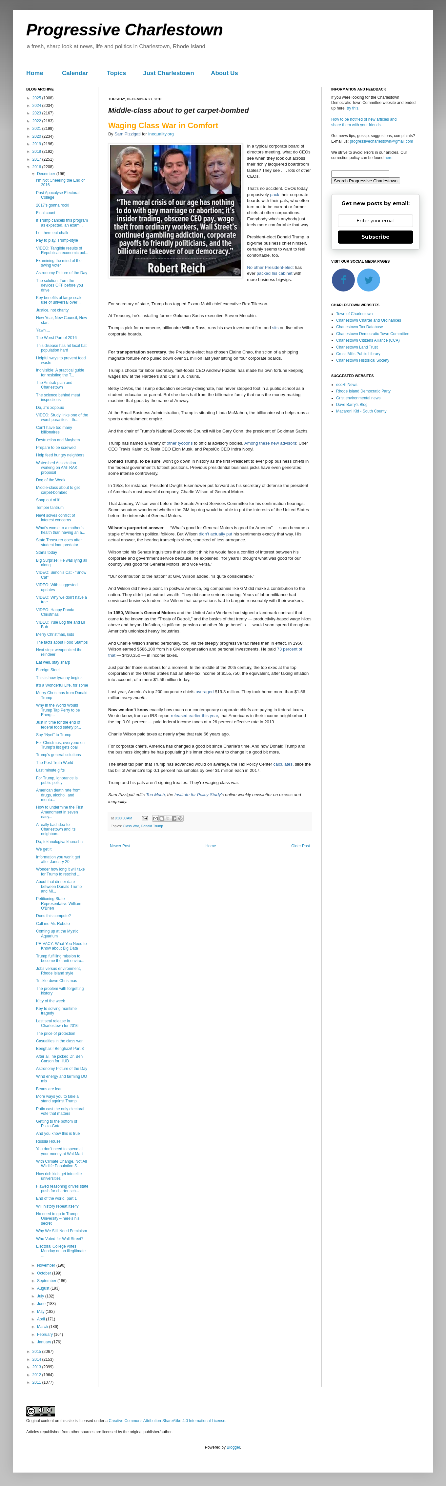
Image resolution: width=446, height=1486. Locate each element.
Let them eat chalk (52, 233)
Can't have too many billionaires (54, 429)
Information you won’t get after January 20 (58, 859)
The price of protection (55, 1033)
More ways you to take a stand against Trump (57, 1098)
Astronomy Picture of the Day (61, 273)
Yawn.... (43, 330)
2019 (37, 144)
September (47, 1280)
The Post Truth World (54, 762)
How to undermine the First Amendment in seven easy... (59, 812)
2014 (37, 1359)
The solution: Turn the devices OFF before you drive (59, 285)
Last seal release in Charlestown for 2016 (57, 1023)
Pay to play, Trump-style (57, 240)
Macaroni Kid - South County (361, 411)
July (41, 1296)
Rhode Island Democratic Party (363, 391)
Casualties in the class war (59, 1041)
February (45, 1334)
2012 (37, 1375)
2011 (37, 1382)
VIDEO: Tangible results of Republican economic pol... (62, 250)
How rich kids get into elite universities (59, 1176)
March (43, 1326)
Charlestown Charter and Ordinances (368, 320)
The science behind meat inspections (58, 397)
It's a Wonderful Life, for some (62, 685)
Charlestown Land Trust (357, 347)
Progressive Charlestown (124, 30)
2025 (37, 98)
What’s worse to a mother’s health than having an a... (60, 530)
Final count (45, 213)
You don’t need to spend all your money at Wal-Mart (59, 1151)
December (46, 173)
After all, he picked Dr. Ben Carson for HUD (59, 1058)
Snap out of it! (48, 500)
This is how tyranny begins (59, 677)
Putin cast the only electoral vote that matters (60, 1111)
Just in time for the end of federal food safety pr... (58, 724)
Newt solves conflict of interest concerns (55, 517)
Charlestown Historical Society (362, 360)
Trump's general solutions (58, 755)
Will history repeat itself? (57, 1206)
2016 (37, 167)
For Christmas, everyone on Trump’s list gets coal (60, 745)
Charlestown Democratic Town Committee (372, 333)
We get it (43, 849)
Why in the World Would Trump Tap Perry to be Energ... (58, 710)
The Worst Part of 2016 (56, 337)
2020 (37, 136)
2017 (37, 159)
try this (352, 108)
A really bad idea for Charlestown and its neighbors (55, 829)
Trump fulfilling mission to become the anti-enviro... (60, 958)
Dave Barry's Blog (352, 404)
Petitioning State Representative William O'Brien (58, 903)
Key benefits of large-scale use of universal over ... (59, 300)
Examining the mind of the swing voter (59, 263)
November (46, 1265)
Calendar (75, 73)
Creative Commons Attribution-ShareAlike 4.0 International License (167, 1420)
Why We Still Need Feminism (61, 1231)
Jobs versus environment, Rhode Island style (58, 970)
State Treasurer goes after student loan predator (59, 542)
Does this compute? (53, 916)
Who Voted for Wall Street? (59, 1238)
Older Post (300, 846)
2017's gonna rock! (52, 205)
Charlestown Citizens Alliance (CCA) (368, 340)
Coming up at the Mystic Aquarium (57, 933)
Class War (131, 826)
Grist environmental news (358, 398)
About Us (224, 73)
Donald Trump (152, 826)
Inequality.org (161, 133)
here (389, 157)
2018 (37, 151)
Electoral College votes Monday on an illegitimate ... (61, 1251)
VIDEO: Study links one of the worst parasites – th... (62, 417)
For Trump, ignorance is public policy (57, 780)
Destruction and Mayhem (58, 440)
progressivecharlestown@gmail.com (381, 141)
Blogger (233, 1447)
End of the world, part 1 (56, 1198)
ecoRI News (346, 384)
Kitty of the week (50, 1001)
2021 (37, 128)
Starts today (46, 552)
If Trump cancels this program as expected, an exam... (62, 222)
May (41, 1311)
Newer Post (120, 846)
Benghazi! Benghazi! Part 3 (60, 1048)
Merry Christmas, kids (55, 634)
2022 (37, 121)
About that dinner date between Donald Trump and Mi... (59, 886)
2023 (37, 113)
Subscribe (375, 237)
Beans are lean (49, 1089)
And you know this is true (58, 1133)
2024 (37, 105)
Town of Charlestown (354, 313)
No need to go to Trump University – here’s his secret (57, 1219)
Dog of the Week (50, 480)
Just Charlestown (168, 73)
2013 (37, 1367)
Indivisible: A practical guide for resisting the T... (60, 372)
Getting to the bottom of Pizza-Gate (56, 1123)
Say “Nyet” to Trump (53, 735)
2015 (37, 1351)
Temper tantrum (50, 507)
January (44, 1342)
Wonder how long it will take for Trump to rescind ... (60, 871)
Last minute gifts (50, 770)
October (44, 1273)
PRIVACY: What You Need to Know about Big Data (61, 946)
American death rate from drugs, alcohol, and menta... (58, 795)
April (41, 1319)
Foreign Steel (47, 670)
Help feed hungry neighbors (60, 455)
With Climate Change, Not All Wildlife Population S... (61, 1163)
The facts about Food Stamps (62, 642)
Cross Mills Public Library (358, 353)
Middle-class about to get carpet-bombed (58, 489)
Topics (116, 73)
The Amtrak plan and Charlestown (54, 385)
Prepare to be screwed (56, 447)
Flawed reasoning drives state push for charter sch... (62, 1188)
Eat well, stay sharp (53, 662)
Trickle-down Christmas (56, 980)
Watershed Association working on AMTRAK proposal (56, 468)
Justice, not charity (52, 310)
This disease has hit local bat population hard (61, 347)
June (42, 1303)
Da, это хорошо (50, 407)
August (44, 1288)
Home (34, 73)
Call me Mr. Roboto (53, 923)
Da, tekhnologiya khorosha (59, 841)
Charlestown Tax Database (359, 327)
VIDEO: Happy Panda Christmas (55, 612)
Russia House (48, 1141)
